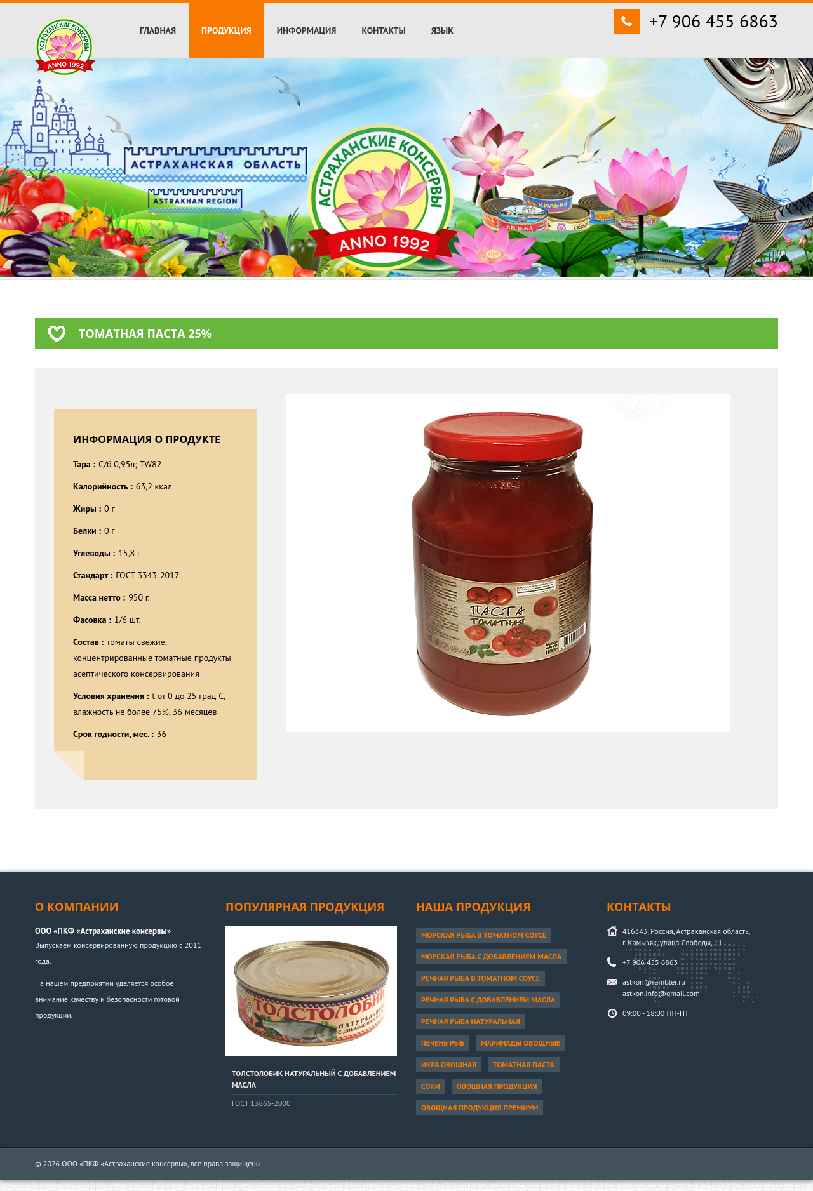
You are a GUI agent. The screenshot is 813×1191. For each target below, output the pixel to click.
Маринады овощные (520, 1043)
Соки (430, 1086)
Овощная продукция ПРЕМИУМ (479, 1107)
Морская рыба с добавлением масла (491, 956)
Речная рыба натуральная (470, 1021)
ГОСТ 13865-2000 (261, 1103)
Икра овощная (448, 1064)
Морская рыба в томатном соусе (483, 935)
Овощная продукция (497, 1086)
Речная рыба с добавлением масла (488, 999)
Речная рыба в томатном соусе (480, 978)
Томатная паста (523, 1064)
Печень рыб (442, 1043)
